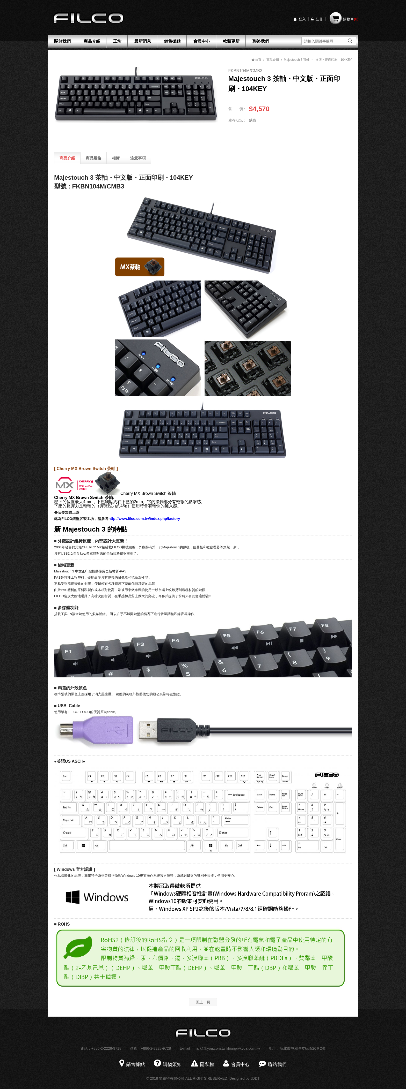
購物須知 (168, 1064)
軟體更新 (231, 41)
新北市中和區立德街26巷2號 (302, 1048)
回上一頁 (203, 1002)
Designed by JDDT (244, 1078)
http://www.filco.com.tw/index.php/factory (144, 519)
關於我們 (62, 41)
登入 (300, 19)
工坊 (117, 41)
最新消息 (142, 41)
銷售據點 (172, 41)
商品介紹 (92, 41)
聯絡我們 (260, 41)
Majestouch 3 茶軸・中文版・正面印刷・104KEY (318, 60)
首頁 (256, 60)
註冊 (317, 19)
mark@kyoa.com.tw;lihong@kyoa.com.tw (227, 1048)
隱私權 (202, 1064)
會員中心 (201, 41)
